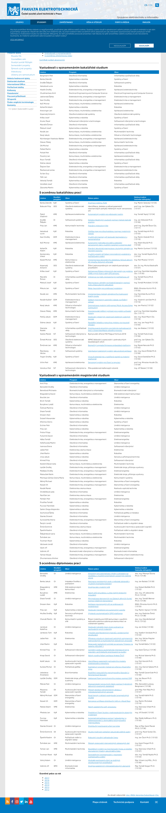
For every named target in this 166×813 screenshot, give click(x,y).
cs (145, 5)
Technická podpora (123, 802)
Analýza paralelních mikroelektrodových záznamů (109, 766)
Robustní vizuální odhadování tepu (103, 737)
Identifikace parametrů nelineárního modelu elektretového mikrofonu (107, 662)
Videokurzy (16, 71)
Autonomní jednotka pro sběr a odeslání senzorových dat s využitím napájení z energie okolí (109, 244)
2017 (47, 778)
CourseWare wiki (18, 59)
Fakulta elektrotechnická (50, 8)
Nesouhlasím (120, 46)
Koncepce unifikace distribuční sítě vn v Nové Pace (109, 701)
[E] (156, 802)
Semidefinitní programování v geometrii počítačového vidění (105, 755)
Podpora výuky (14, 53)
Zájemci (20, 22)
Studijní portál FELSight (21, 62)
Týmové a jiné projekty (21, 68)
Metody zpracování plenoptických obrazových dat (109, 743)
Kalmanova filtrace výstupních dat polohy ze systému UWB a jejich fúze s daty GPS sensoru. (110, 272)
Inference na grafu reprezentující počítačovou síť (108, 277)
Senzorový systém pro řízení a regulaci (104, 362)
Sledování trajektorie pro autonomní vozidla (106, 610)
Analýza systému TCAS (97, 203)
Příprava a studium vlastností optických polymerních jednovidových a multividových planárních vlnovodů (110, 639)
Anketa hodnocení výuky (18, 78)
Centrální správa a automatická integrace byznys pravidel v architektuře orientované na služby (108, 651)
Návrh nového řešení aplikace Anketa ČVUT (106, 655)
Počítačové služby (15, 87)
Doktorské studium (16, 81)
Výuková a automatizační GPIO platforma (105, 613)
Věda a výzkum (94, 22)
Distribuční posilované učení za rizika (104, 726)
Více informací (17, 39)
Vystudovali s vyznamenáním (58, 53)
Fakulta (146, 22)
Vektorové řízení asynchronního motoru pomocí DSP (110, 678)
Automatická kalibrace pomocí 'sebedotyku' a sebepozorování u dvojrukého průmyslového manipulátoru (107, 720)
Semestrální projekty (20, 65)
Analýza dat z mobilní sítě (99, 587)
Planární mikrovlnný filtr (98, 225)
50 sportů (11, 99)
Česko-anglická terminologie (20, 102)
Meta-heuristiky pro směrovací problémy (105, 288)
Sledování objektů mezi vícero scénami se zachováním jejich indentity (105, 628)
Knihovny (11, 90)
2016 (47, 780)
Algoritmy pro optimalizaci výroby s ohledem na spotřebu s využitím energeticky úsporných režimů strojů (109, 575)
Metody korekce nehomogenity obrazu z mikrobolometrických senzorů (105, 691)
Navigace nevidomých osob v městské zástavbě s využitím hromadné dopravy (109, 582)
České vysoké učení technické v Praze (42, 13)
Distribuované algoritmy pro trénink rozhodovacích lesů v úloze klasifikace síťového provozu (109, 329)
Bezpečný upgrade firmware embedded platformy (109, 345)
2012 (47, 789)
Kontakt (144, 802)
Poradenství (12, 93)
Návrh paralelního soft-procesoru (102, 707)
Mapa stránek (100, 802)
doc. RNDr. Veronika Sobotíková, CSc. (142, 795)
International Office (16, 84)
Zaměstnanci (66, 22)
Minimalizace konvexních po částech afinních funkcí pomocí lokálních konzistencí (110, 599)
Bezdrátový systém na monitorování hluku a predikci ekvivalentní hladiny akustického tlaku (110, 750)
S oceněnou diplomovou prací (58, 55)
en (150, 5)
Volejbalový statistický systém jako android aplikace (110, 351)
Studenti (41, 22)
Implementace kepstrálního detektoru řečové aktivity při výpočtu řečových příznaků (110, 261)
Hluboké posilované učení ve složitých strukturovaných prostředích (104, 761)
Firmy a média (122, 22)
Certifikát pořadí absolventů (52, 60)
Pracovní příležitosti (16, 96)
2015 (47, 782)
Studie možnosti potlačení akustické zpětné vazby (109, 732)
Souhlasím (144, 46)
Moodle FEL (16, 56)
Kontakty (11, 105)
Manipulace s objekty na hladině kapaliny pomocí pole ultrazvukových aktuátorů (109, 283)
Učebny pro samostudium (23, 74)
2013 (47, 787)
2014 (47, 785)
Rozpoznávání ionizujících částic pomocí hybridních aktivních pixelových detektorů (110, 685)
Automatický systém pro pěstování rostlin (105, 214)
